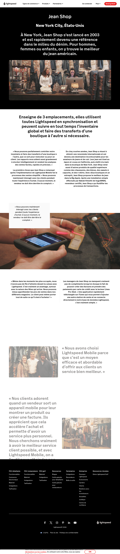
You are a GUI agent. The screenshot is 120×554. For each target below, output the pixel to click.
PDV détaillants (14, 471)
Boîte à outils (70, 480)
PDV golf (42, 471)
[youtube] (75, 523)
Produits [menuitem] (45, 4)
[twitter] (51, 523)
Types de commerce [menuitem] (30, 4)
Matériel (12, 483)
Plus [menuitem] (97, 4)
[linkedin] (69, 523)
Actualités (82, 497)
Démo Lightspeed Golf (100, 474)
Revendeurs (70, 477)
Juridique (82, 500)
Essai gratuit (110, 4)
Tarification (13, 489)
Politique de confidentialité (69, 533)
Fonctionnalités (14, 474)
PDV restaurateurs (31, 471)
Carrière (82, 483)
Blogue (54, 474)
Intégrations (13, 486)
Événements (83, 480)
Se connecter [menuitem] (87, 4)
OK (90, 551)
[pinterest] (63, 523)
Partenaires (70, 471)
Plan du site (54, 533)
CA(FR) (45, 533)
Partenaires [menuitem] (57, 4)
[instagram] (57, 523)
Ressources (56, 471)
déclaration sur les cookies (35, 551)
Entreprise (83, 471)
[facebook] (45, 523)
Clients (81, 486)
